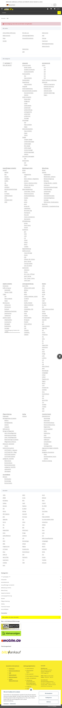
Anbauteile (3, 579)
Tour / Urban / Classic (29, 278)
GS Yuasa (24, 516)
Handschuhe (25, 267)
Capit (43, 300)
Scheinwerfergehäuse (49, 197)
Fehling (44, 313)
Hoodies (26, 197)
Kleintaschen (8, 307)
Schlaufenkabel (47, 441)
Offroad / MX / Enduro (29, 259)
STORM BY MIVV (8, 200)
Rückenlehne (8, 326)
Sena (43, 391)
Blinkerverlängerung (49, 178)
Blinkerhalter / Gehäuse (49, 176)
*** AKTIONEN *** (5, 577)
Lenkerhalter (27, 114)
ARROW (6, 172)
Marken (3, 598)
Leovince (24, 535)
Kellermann (45, 347)
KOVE (25, 313)
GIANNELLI (7, 178)
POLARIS (26, 322)
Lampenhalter (47, 191)
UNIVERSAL (27, 332)
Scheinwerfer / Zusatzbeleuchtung (50, 206)
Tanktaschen (8, 315)
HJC (43, 330)
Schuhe (26, 227)
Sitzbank (24, 416)
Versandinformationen (27, 38)
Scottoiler (44, 389)
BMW (25, 292)
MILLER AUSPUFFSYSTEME (11, 189)
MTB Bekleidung (26, 221)
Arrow (43, 294)
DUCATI (26, 300)
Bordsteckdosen (8, 463)
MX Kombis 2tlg (28, 210)
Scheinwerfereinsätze (49, 195)
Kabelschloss (47, 433)
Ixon (23, 525)
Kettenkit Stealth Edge (49, 93)
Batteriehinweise (13, 677)
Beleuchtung (4, 590)
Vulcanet (44, 562)
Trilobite (26, 246)
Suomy (43, 557)
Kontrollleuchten (48, 189)
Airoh (43, 290)
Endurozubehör (26, 73)
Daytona (44, 302)
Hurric (43, 332)
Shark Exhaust (45, 394)
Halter (45, 431)
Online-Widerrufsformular (9, 33)
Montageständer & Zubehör (9, 418)
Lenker (25, 103)
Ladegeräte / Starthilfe (8, 458)
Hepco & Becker (28, 78)
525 (45, 76)
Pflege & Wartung (5, 601)
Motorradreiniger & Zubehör (11, 439)
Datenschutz (13, 703)
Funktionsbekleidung (29, 195)
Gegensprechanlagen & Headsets (50, 448)
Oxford (25, 135)
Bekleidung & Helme (6, 587)
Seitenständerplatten (27, 129)
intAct (23, 522)
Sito (43, 398)
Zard (4, 565)
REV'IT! (25, 244)
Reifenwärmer (6, 429)
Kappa (25, 126)
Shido (43, 552)
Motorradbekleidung (27, 189)
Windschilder (25, 160)
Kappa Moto (45, 345)
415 (45, 67)
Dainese (5, 506)
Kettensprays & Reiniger (10, 435)
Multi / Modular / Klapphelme (31, 178)
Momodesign (45, 370)
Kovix (43, 351)
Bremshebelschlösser (49, 422)
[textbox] (29, 5)
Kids (25, 257)
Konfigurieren (49, 697)
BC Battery (5, 500)
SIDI (43, 396)
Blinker (44, 170)
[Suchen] (59, 12)
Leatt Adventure (7, 535)
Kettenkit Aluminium (49, 86)
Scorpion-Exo (25, 549)
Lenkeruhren (27, 116)
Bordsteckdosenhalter (10, 465)
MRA (4, 543)
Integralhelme (27, 174)
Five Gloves (44, 315)
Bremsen (5, 476)
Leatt (25, 236)
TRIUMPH (26, 330)
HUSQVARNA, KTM (28, 309)
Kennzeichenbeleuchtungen (51, 187)
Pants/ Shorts (27, 225)
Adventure (26, 270)
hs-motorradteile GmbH (48, 519)
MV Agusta (26, 319)
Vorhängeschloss (48, 446)
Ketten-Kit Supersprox (49, 84)
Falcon (43, 311)
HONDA (26, 307)
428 (45, 71)
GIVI (25, 122)
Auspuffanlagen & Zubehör (7, 585)
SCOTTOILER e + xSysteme (11, 450)
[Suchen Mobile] (29, 12)
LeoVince (44, 358)
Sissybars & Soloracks (29, 69)
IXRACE (6, 185)
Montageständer (9, 422)
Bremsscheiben (8, 483)
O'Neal (25, 240)
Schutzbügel (25, 120)
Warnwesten (27, 219)
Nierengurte (27, 212)
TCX (43, 402)
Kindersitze (5, 286)
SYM (25, 328)
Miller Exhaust (45, 366)
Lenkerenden (27, 107)
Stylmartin (24, 557)
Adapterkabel (47, 174)
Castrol (6, 446)
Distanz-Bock (27, 99)
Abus (43, 288)
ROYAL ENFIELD (28, 324)
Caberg (44, 298)
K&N (43, 527)
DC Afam (44, 305)
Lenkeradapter (27, 105)
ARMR (43, 292)
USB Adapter (8, 471)
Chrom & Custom (26, 65)
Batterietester (8, 460)
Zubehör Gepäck (7, 317)
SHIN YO (5, 554)
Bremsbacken (8, 479)
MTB (25, 176)
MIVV (6, 191)
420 (45, 69)
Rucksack (7, 309)
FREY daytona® (45, 317)
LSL (43, 362)
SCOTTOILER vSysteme (10, 454)
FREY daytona (6, 514)
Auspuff (5, 170)
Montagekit (46, 193)
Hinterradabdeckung (27, 88)
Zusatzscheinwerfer (29, 71)
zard (43, 411)
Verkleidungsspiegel (29, 152)
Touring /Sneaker (28, 263)
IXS (43, 341)
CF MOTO (26, 298)
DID (43, 307)
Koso (43, 349)
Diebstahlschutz (46, 416)
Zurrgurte (7, 427)
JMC (23, 527)
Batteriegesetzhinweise (47, 43)
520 (45, 73)
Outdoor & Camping (47, 460)
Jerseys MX (26, 206)
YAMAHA (26, 334)
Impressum (6, 703)
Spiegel (24, 137)
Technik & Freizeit (5, 606)
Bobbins (7, 420)
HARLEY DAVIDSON (28, 305)
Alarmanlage (47, 418)
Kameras (44, 450)
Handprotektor (26, 80)
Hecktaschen (8, 305)
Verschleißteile (4, 609)
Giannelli (44, 319)
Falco (43, 508)
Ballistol (44, 497)
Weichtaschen (6, 302)
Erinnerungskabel (48, 429)
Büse (43, 500)
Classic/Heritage (28, 253)
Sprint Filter (25, 286)
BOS (6, 174)
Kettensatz (44, 82)
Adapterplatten (8, 319)
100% (43, 286)
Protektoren (25, 229)
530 (45, 78)
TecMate (44, 404)
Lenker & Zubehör (26, 97)
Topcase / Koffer (8, 292)
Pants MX (26, 214)
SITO (6, 197)
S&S (25, 326)
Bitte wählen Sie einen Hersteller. (10, 617)
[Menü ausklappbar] (2, 8)
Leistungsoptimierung (6, 596)
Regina (45, 95)
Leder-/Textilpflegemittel (10, 437)
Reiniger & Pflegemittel (8, 431)
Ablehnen (48, 701)
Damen (26, 255)
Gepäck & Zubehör (5, 593)
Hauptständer (25, 82)
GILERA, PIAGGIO (28, 302)
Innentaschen (8, 322)
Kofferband (46, 439)
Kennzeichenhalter (28, 93)
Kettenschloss (47, 437)
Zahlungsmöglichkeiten (28, 35)
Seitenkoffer (7, 290)
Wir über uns (25, 33)
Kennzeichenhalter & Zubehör (29, 90)
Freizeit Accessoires (29, 193)
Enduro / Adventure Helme (30, 183)
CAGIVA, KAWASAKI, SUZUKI (31, 296)
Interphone (45, 334)
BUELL (25, 294)
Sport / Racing (27, 261)
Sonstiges (26, 118)
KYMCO (26, 315)
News (4, 38)
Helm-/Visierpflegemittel (10, 433)
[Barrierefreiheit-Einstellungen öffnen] (59, 356)
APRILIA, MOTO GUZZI (29, 288)
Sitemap (44, 38)
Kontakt (4, 41)
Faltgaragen (6, 416)
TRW (43, 408)
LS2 (25, 238)
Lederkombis (27, 208)
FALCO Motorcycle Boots (48, 309)
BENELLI (26, 290)
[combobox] (29, 5)
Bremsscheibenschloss (49, 424)
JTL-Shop (54, 706)
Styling (2, 604)
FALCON (6, 176)
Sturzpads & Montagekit (28, 156)
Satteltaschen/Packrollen (10, 311)
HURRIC (6, 181)
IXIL (5, 183)
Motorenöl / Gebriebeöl (8, 443)
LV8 (43, 364)
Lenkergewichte (28, 112)
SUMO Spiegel (27, 148)
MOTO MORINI (27, 317)
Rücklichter (45, 204)
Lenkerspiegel (27, 143)
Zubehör (26, 95)
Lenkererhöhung (28, 109)
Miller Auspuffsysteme (47, 538)
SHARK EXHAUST (9, 195)
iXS (43, 343)
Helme (24, 172)
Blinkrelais (46, 181)
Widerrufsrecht (6, 35)
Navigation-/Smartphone (48, 452)
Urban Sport (27, 280)
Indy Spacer (47, 185)
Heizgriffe (24, 86)
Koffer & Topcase (7, 288)
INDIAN (26, 311)
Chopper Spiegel (28, 139)
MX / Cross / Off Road (29, 274)
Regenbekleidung (26, 248)
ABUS (23, 495)
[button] (47, 8)
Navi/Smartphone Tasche (50, 456)
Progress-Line (45, 379)
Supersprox (5, 560)
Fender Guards (27, 67)
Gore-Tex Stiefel (28, 265)
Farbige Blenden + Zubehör (50, 183)
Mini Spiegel (27, 145)
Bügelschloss (47, 427)
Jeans (25, 204)
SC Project (7, 193)
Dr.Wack (24, 508)
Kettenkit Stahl (47, 88)
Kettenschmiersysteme (8, 448)
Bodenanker (47, 420)
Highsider (44, 328)
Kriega (43, 353)
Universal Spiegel (28, 150)
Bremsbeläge (8, 481)
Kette (45, 435)
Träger (4, 294)
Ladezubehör (8, 469)
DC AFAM (44, 506)
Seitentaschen (8, 313)
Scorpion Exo (45, 387)
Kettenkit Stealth (48, 90)
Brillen (24, 170)
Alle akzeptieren (48, 693)
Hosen (25, 200)
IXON (25, 234)
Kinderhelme (27, 187)
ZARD (6, 202)
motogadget (45, 372)
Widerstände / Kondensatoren (51, 202)
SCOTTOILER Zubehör (10, 456)
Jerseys (26, 223)
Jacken (25, 202)
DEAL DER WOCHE (7, 65)
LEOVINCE (7, 187)
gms (25, 231)
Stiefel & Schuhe (26, 250)
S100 (43, 385)
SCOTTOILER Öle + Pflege (11, 452)
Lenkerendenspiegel (29, 141)
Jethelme (26, 181)
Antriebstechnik (5, 582)
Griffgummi (27, 101)
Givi (25, 76)
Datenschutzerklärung (14, 670)
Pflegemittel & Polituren (10, 441)
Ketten (43, 65)
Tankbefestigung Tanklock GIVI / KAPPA (12, 331)
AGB (43, 35)
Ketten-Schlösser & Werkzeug (49, 80)
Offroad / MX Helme (29, 185)
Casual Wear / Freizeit (29, 191)
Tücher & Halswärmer (29, 217)
